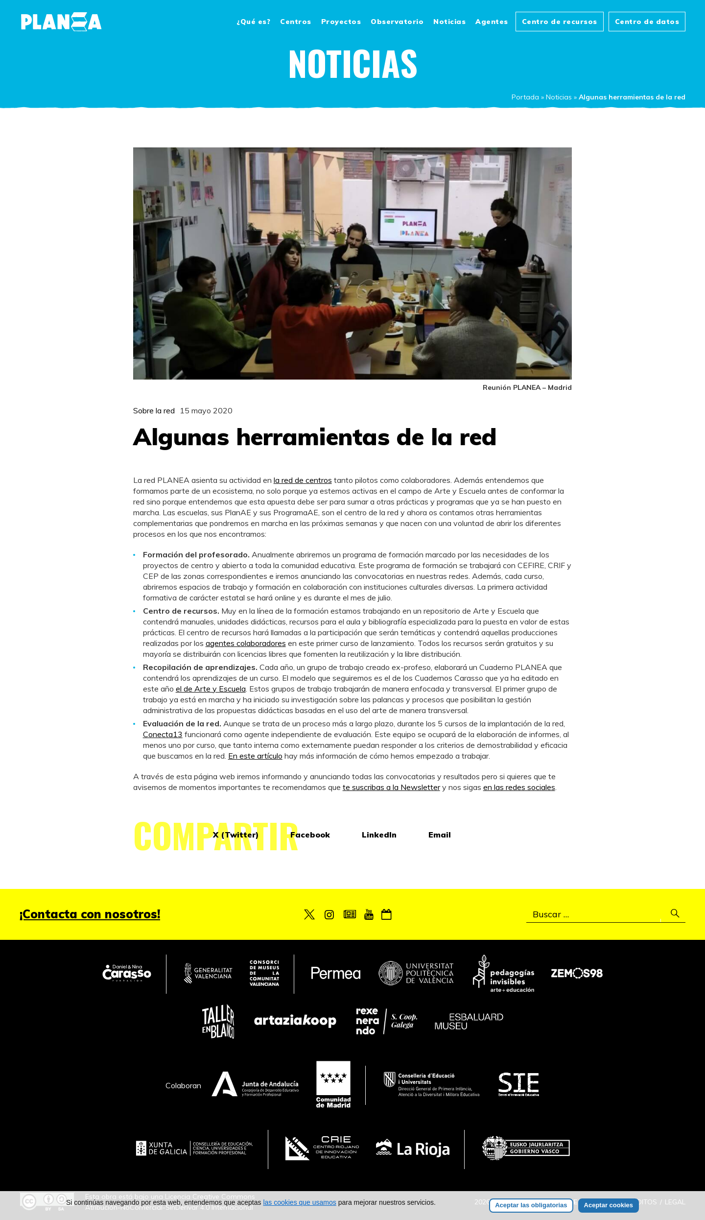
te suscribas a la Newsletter (391, 787)
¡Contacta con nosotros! (90, 914)
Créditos (640, 1201)
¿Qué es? (253, 21)
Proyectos (341, 21)
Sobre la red (154, 410)
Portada (525, 97)
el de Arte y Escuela (211, 689)
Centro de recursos (559, 21)
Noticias (449, 21)
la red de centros (303, 480)
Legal (675, 1201)
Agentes (491, 21)
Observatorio (397, 21)
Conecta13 (163, 734)
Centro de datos (647, 21)
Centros (295, 21)
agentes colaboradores (246, 643)
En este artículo (255, 756)
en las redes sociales (519, 787)
